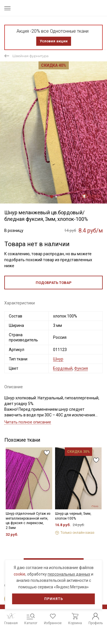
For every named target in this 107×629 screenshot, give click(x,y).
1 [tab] (51, 196)
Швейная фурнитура (30, 56)
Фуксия (81, 368)
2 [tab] (56, 197)
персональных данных (69, 574)
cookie (19, 574)
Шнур (58, 359)
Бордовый (62, 368)
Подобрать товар (54, 283)
